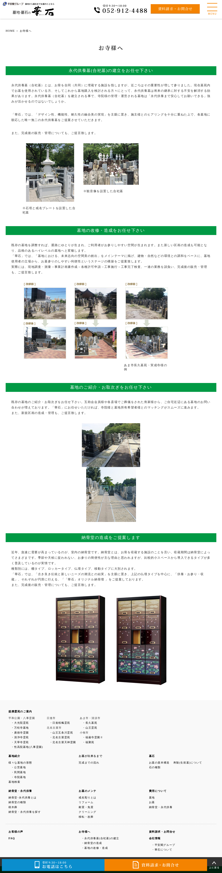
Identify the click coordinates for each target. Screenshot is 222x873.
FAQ (11, 838)
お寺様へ (25, 30)
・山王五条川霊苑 (61, 732)
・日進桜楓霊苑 (60, 722)
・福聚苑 (88, 742)
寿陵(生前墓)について (187, 762)
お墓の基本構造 (159, 762)
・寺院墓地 (18, 777)
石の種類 (155, 767)
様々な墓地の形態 (20, 762)
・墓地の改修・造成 (94, 847)
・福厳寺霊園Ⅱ (92, 737)
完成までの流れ (89, 762)
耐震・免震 (86, 807)
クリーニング (87, 811)
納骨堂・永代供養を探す (24, 811)
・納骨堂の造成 (91, 842)
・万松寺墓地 (20, 727)
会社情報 (155, 838)
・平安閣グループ (163, 844)
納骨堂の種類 (17, 802)
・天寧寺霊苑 (20, 742)
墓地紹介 (14, 755)
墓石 (152, 755)
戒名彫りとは (87, 797)
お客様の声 (15, 831)
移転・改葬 (86, 816)
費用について (158, 790)
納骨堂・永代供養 (20, 790)
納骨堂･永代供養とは (22, 797)
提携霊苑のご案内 (20, 711)
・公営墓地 (18, 767)
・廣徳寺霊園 (20, 732)
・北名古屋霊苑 (60, 737)
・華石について (162, 849)
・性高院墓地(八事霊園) (27, 746)
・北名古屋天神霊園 (63, 742)
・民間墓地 (18, 772)
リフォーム (86, 802)
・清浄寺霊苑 (20, 737)
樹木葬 (12, 807)
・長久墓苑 (89, 722)
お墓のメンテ (87, 790)
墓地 (152, 797)
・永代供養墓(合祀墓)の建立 (100, 838)
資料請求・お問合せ (175, 8)
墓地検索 (14, 781)
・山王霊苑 (89, 727)
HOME (10, 30)
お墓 (152, 802)
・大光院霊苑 (20, 722)
